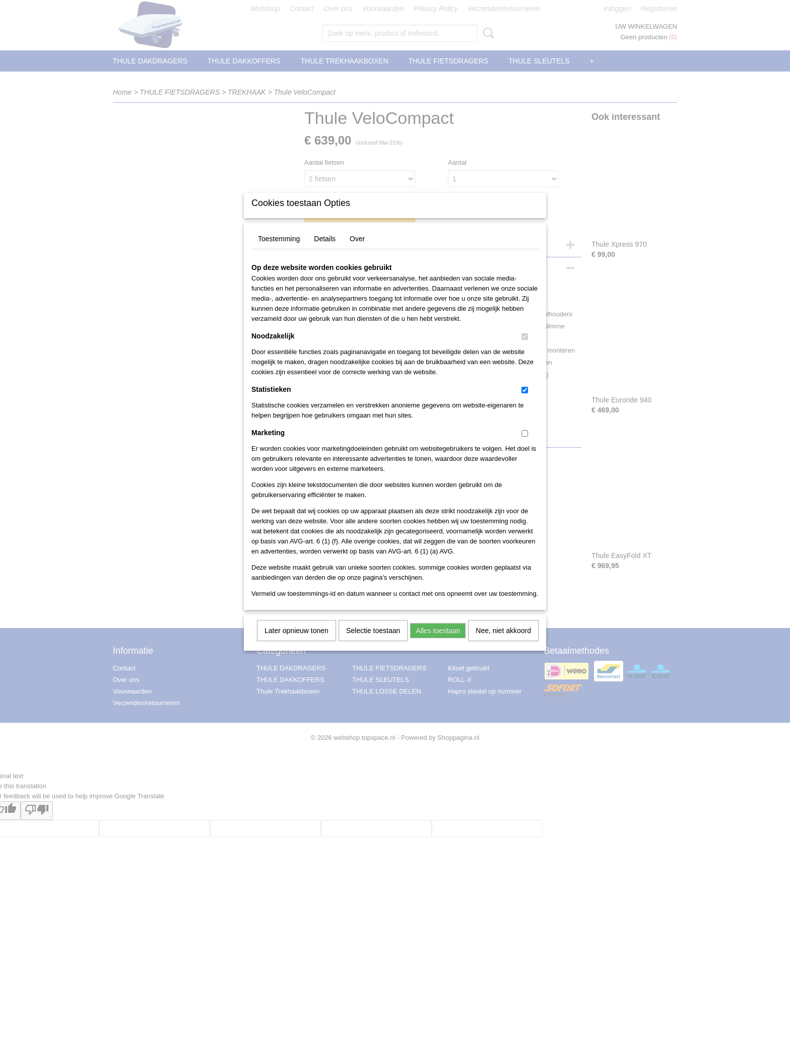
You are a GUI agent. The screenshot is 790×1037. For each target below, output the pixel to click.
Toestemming (279, 252)
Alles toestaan (438, 644)
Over (357, 252)
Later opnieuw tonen (296, 644)
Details (325, 252)
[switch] (524, 350)
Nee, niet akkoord (503, 644)
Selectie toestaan (373, 644)
